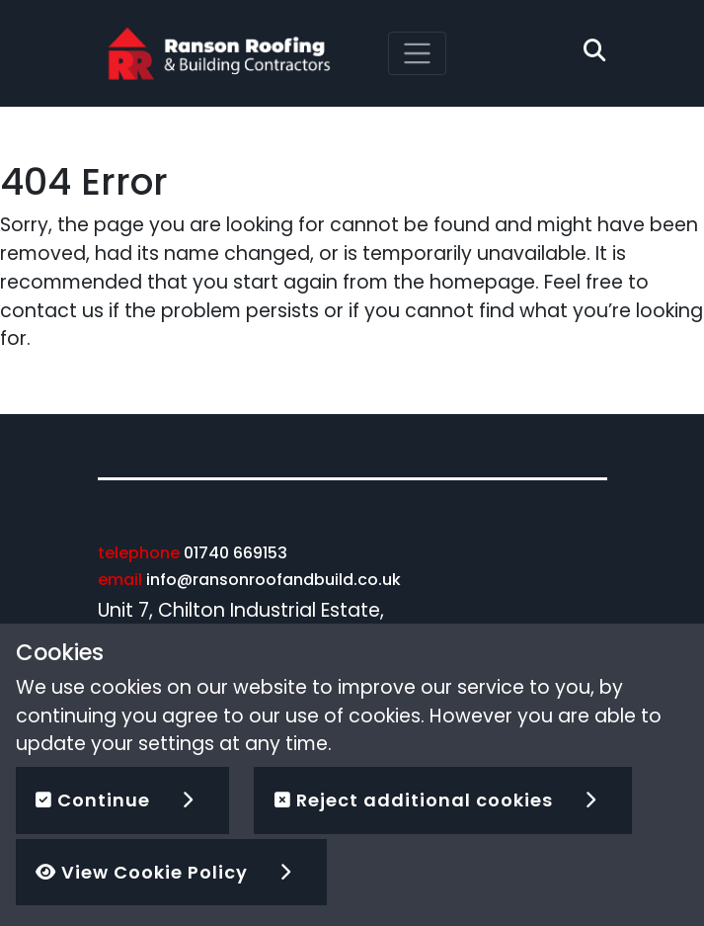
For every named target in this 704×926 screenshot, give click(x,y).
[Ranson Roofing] (219, 52)
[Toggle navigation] (417, 53)
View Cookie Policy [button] (142, 872)
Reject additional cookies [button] (413, 800)
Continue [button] (93, 800)
